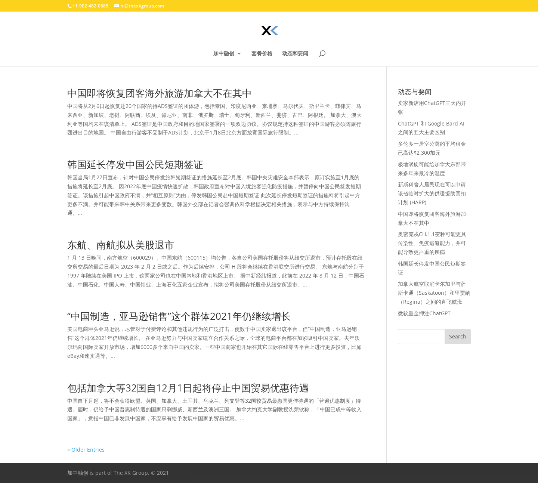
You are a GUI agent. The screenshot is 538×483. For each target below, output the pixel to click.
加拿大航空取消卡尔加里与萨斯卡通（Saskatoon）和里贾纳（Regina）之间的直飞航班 (434, 292)
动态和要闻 (295, 54)
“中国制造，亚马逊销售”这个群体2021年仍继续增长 (179, 316)
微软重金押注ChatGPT (424, 313)
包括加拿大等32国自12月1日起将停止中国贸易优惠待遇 (188, 387)
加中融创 (223, 54)
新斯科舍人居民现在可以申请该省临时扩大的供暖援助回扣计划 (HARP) (432, 193)
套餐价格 (261, 54)
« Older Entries (86, 449)
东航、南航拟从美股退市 (120, 244)
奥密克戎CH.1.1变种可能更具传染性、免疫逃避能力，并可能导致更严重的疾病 (432, 243)
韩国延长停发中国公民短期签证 (135, 164)
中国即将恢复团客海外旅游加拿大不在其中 (159, 93)
